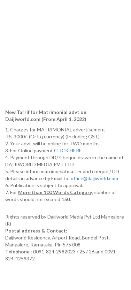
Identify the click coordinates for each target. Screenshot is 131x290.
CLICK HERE (68, 150)
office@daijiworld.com (95, 178)
